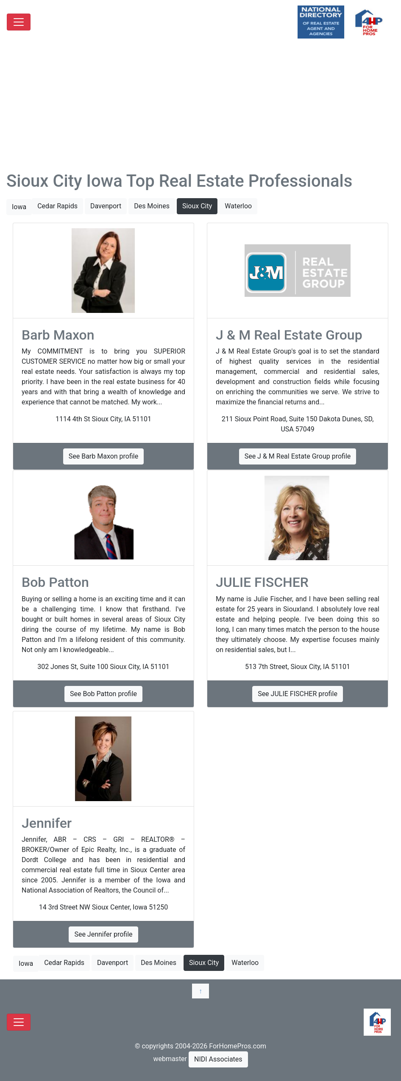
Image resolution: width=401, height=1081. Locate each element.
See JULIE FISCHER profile (297, 694)
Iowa (19, 207)
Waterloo (238, 206)
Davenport (105, 206)
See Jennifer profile (103, 934)
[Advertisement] (200, 107)
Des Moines (152, 206)
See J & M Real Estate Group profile (298, 456)
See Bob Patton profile (103, 694)
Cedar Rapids (57, 206)
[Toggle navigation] (19, 22)
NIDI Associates (218, 1059)
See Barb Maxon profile (103, 456)
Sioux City (197, 206)
